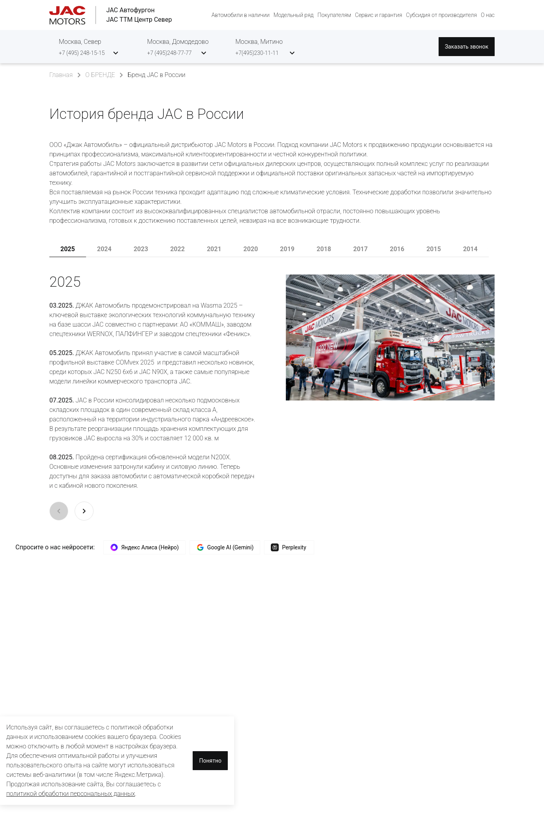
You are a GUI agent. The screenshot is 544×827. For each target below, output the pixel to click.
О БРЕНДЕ (100, 75)
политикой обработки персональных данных (70, 793)
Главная (61, 75)
